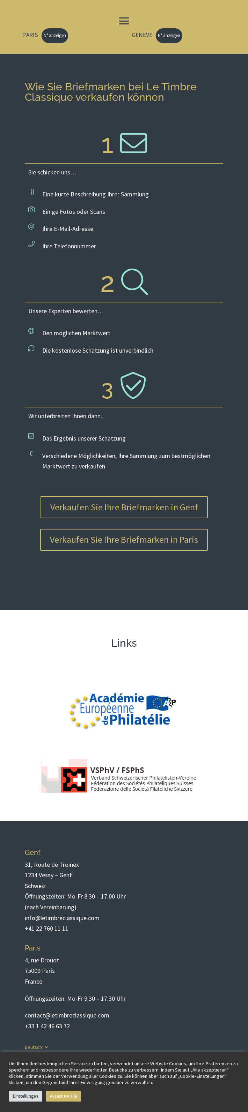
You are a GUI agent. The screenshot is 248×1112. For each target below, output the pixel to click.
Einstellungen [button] (25, 1096)
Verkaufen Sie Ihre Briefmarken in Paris (124, 539)
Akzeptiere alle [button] (63, 1096)
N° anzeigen (55, 35)
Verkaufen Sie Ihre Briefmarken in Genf (124, 507)
